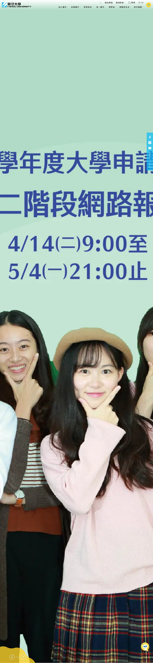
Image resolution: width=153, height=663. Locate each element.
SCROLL (150, 159)
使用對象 (120, 2)
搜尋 (131, 2)
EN (141, 2)
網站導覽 (109, 2)
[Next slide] (23, 657)
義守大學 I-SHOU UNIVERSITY (16, 4)
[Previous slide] (12, 657)
